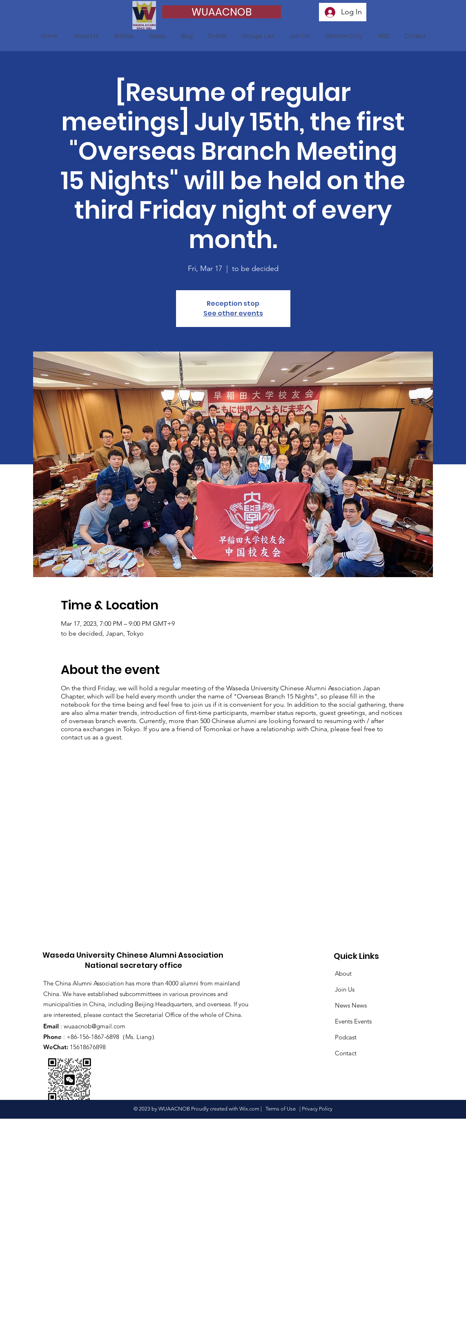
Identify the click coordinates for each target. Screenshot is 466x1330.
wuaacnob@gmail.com (94, 1026)
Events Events (353, 1021)
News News (351, 1005)
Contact (346, 1053)
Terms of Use (280, 1109)
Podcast (346, 1037)
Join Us (345, 989)
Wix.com (249, 1109)
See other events (233, 313)
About (343, 973)
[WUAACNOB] (221, 11)
